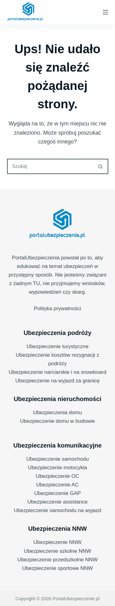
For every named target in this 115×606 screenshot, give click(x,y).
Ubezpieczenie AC (57, 485)
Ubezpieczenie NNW (57, 542)
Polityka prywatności (57, 308)
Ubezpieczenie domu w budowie (57, 421)
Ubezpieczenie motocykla (57, 467)
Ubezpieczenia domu (57, 412)
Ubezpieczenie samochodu (57, 459)
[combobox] (51, 166)
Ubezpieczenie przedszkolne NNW (57, 560)
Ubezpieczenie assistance (57, 502)
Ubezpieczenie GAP (57, 493)
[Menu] (105, 12)
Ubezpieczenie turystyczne (57, 346)
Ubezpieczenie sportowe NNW (57, 568)
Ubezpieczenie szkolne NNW (57, 551)
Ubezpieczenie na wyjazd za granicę (57, 381)
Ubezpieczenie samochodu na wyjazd (57, 510)
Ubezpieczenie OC (57, 476)
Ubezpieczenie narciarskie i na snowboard (57, 372)
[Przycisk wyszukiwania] (101, 166)
